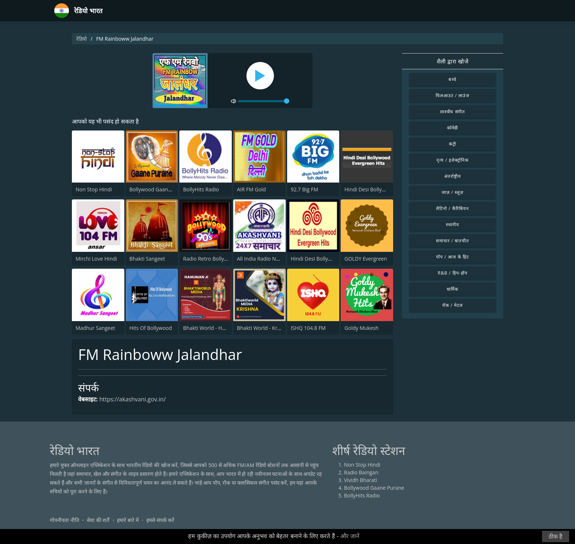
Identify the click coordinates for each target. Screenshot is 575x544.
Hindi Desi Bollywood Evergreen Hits (387, 189)
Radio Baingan (361, 472)
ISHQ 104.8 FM (308, 327)
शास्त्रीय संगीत (452, 112)
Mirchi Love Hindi (96, 258)
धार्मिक (452, 289)
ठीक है (556, 536)
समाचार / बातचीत (452, 241)
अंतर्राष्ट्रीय (452, 176)
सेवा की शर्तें (98, 520)
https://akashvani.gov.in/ (132, 400)
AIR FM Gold (251, 189)
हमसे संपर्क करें (160, 520)
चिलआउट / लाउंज (452, 95)
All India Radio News (261, 258)
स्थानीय (452, 224)
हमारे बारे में (127, 520)
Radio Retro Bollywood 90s (215, 258)
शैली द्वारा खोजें (453, 61)
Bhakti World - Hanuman (212, 327)
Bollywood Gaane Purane (159, 189)
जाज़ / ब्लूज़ (453, 192)
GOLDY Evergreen (365, 258)
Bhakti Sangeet (147, 258)
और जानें (349, 536)
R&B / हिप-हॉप (453, 273)
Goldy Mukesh (361, 327)
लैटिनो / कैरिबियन (452, 208)
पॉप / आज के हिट (452, 257)
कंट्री (452, 144)
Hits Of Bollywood (150, 327)
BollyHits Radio (201, 189)
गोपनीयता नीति (64, 520)
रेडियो (81, 38)
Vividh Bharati (360, 480)
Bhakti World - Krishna (263, 327)
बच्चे (452, 79)
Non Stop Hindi (94, 189)
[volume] (263, 101)
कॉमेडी (452, 128)
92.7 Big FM (304, 189)
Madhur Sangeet (95, 327)
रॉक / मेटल (452, 305)
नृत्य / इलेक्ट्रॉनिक (452, 160)
